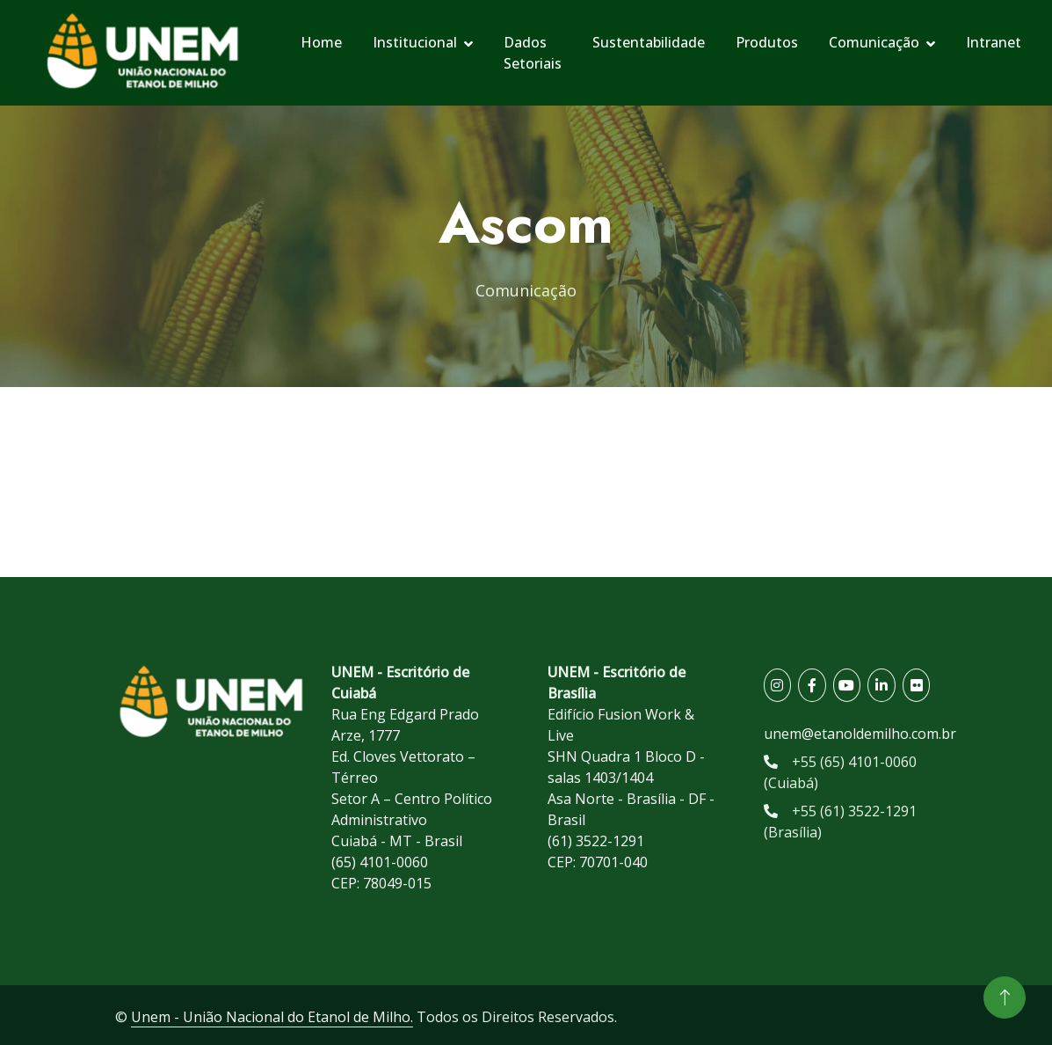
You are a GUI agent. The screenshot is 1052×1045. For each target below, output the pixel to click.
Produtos (767, 42)
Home (321, 42)
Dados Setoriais (533, 53)
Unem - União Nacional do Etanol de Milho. (272, 1017)
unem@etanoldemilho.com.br (860, 733)
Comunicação (874, 42)
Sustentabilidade (648, 42)
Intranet (993, 42)
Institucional (415, 42)
